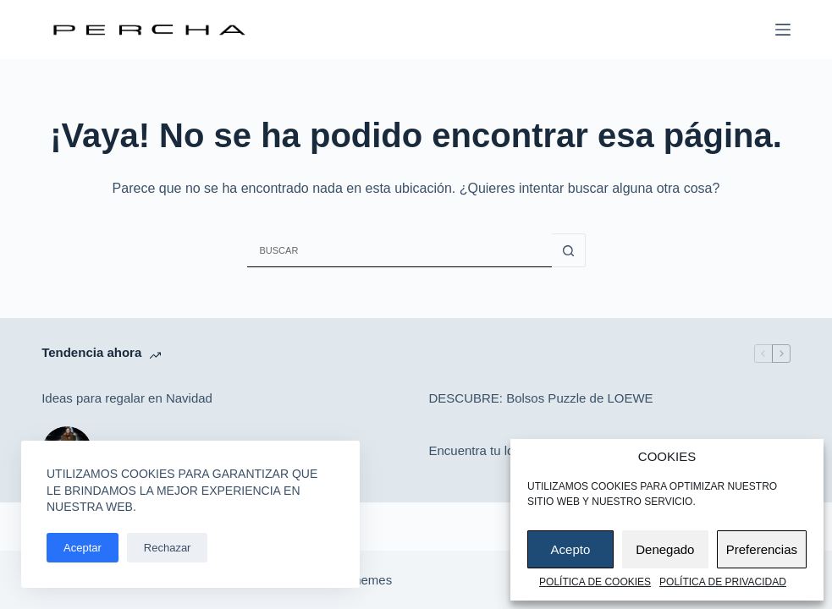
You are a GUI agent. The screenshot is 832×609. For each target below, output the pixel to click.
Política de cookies (595, 582)
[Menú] (783, 29)
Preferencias (761, 549)
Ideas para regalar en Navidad (126, 398)
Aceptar (82, 547)
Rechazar (167, 547)
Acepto (571, 549)
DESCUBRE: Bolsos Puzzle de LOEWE (541, 398)
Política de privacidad (722, 582)
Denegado (665, 549)
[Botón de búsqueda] (569, 250)
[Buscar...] (399, 250)
